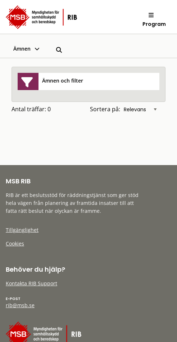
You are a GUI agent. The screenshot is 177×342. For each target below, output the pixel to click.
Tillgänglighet (22, 229)
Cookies (15, 243)
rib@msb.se (20, 305)
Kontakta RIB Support (31, 283)
